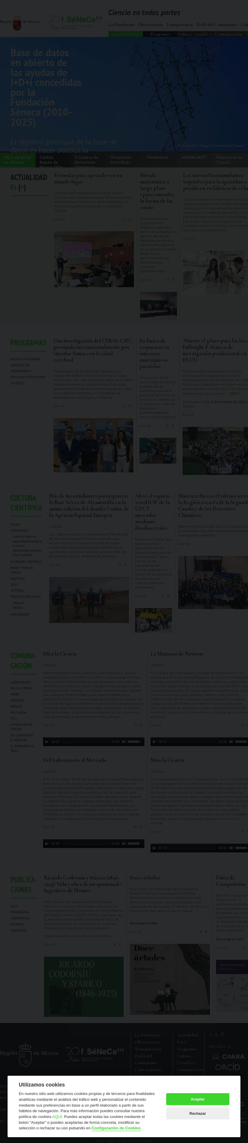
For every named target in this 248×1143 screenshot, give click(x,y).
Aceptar (198, 1099)
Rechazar (197, 1113)
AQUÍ (57, 1116)
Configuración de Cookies (116, 1128)
